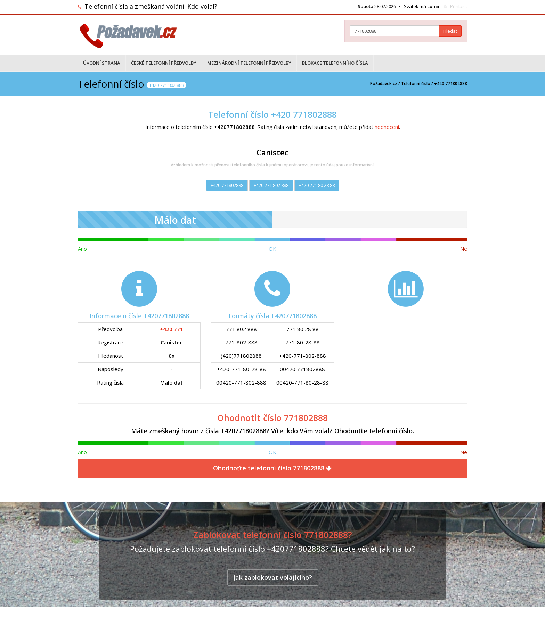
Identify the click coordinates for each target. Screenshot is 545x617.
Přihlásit (458, 6)
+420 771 (171, 329)
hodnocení (387, 126)
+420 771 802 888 (271, 185)
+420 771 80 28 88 (317, 185)
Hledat (450, 31)
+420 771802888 (227, 185)
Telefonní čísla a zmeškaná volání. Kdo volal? (150, 6)
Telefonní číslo (415, 84)
